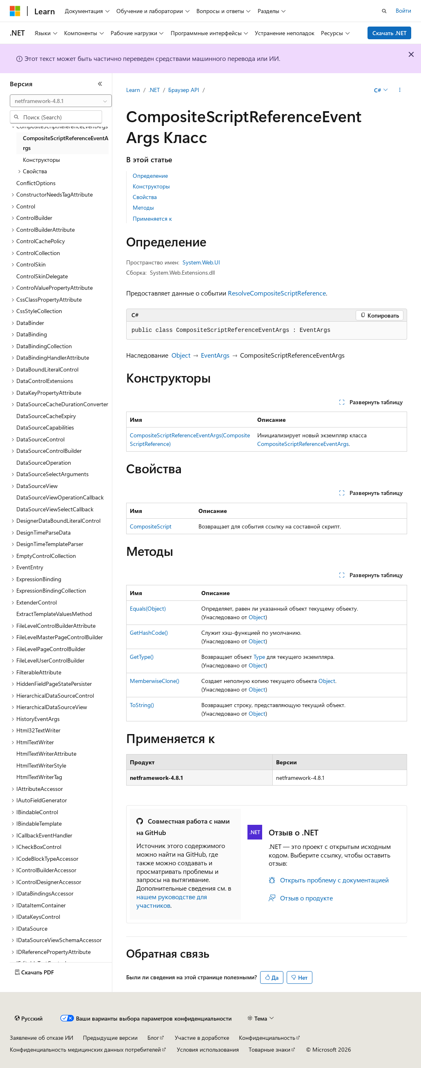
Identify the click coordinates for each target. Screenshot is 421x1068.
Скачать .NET (389, 33)
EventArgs (215, 355)
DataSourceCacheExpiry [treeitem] (46, 416)
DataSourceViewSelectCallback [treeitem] (55, 509)
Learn (133, 90)
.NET (154, 90)
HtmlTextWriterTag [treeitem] (39, 777)
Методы (143, 207)
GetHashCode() (149, 632)
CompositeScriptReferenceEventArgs (303, 444)
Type (259, 657)
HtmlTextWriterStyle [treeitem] (41, 765)
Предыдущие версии (110, 1037)
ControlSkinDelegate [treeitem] (42, 276)
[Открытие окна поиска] (384, 11)
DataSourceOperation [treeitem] (43, 462)
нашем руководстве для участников (171, 900)
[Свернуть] (100, 83)
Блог (153, 1037)
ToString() (142, 705)
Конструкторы (151, 186)
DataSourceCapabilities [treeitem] (45, 427)
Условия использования (208, 1049)
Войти (403, 10)
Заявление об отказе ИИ (41, 1037)
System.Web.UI (201, 262)
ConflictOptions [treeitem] (36, 183)
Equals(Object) (148, 608)
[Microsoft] (15, 11)
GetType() (142, 657)
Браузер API (183, 90)
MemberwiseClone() (154, 681)
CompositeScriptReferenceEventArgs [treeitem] (65, 143)
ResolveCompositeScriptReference (277, 293)
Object (181, 355)
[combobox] (61, 100)
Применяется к (152, 218)
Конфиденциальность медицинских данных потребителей (85, 1049)
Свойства (145, 197)
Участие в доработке (202, 1037)
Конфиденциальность (267, 1037)
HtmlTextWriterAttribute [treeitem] (46, 753)
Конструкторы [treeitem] (41, 159)
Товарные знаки (269, 1049)
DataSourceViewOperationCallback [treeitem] (60, 497)
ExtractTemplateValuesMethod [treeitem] (54, 614)
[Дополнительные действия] (400, 90)
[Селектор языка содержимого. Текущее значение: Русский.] (28, 1018)
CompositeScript (151, 526)
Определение (150, 175)
